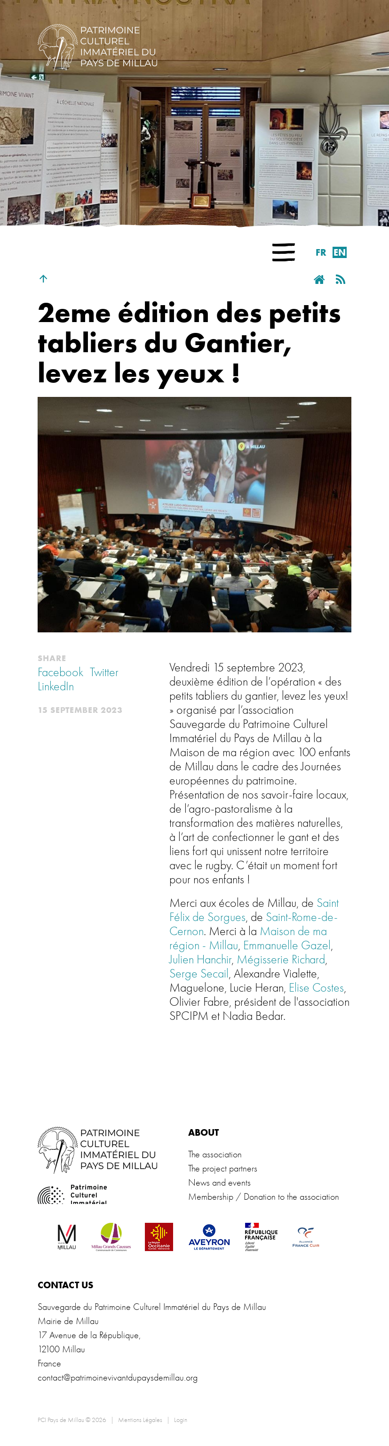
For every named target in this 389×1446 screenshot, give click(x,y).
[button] (283, 252)
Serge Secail (199, 974)
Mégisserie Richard (281, 960)
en (339, 252)
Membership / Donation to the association (263, 1196)
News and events (219, 1182)
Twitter (104, 672)
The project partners (222, 1168)
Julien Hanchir (200, 960)
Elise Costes (316, 988)
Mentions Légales (140, 1420)
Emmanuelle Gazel (287, 945)
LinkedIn (56, 686)
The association (215, 1154)
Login (180, 1420)
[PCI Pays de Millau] (97, 46)
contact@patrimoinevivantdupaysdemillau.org (118, 1377)
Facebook (60, 672)
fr (321, 252)
